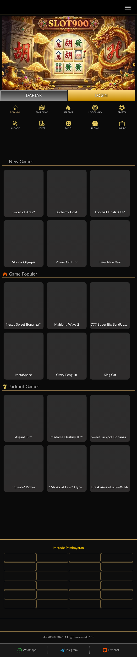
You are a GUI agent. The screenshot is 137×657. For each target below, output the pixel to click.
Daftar (34, 96)
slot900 (48, 637)
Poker (41, 125)
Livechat (110, 650)
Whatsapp (26, 650)
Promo (95, 125)
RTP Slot (68, 109)
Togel (68, 125)
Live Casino (95, 109)
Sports (122, 109)
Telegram (68, 650)
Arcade (15, 125)
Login (101, 96)
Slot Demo (42, 109)
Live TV (122, 125)
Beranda (15, 109)
